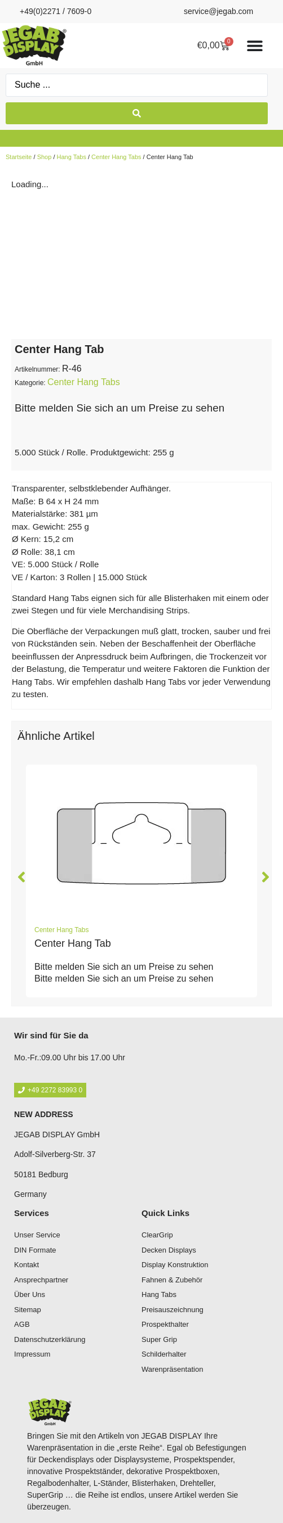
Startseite (19, 156)
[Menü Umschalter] (254, 45)
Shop (44, 156)
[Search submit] (137, 113)
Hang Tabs (71, 156)
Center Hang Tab (72, 943)
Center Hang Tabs (116, 156)
